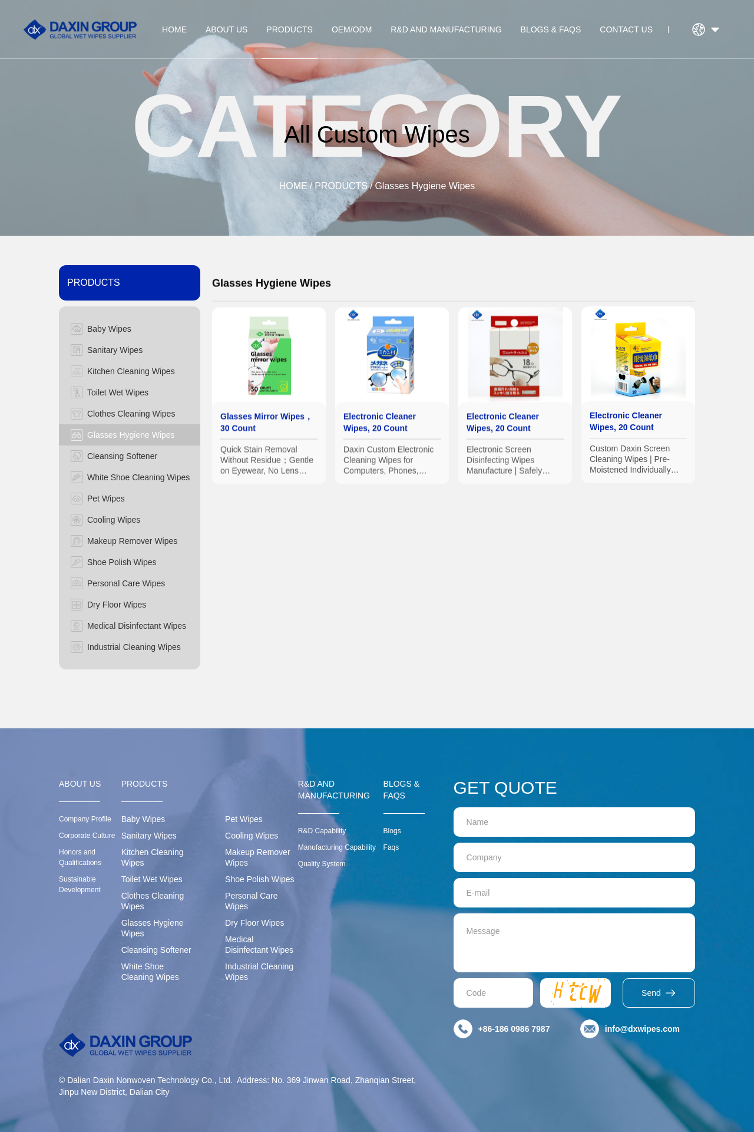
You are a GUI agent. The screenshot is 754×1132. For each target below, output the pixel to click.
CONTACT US (626, 29)
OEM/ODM (352, 29)
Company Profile (85, 819)
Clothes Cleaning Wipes (152, 901)
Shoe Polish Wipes (260, 879)
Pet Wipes (244, 819)
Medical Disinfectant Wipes (259, 945)
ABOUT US (226, 29)
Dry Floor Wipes (254, 923)
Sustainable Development (80, 884)
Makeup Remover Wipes (257, 857)
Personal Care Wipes (251, 901)
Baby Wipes (143, 819)
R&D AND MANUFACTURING (446, 29)
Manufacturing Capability (337, 847)
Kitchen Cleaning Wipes (152, 857)
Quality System (322, 864)
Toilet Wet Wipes (152, 879)
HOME (174, 29)
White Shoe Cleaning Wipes (150, 972)
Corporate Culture (87, 835)
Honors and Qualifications (80, 857)
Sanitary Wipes (149, 835)
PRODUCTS (289, 29)
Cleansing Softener (156, 950)
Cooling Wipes (251, 835)
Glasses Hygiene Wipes (425, 186)
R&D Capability (322, 831)
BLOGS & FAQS (551, 29)
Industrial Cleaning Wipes (259, 972)
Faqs (391, 847)
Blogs (392, 831)
